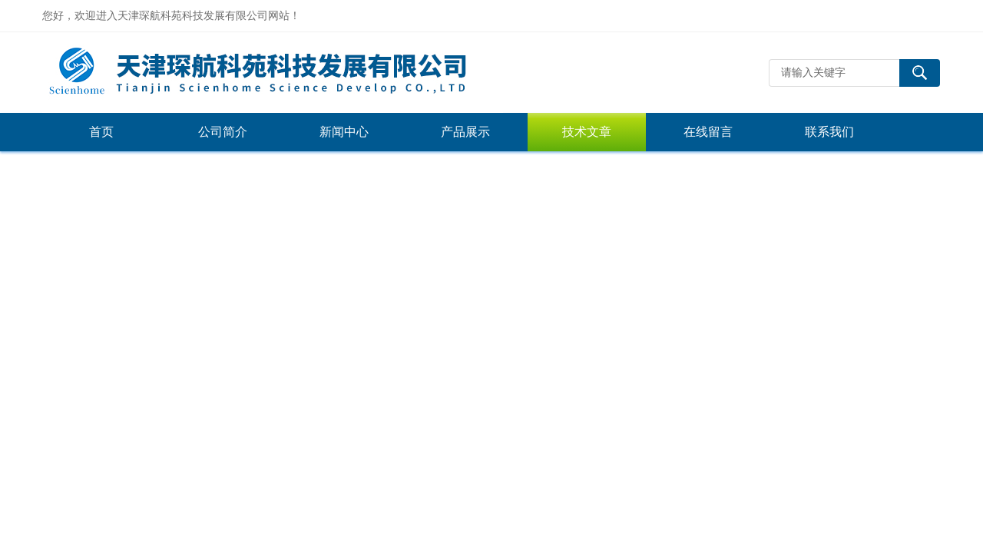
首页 (101, 131)
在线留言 (708, 131)
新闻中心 (344, 131)
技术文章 (586, 131)
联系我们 (829, 131)
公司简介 (222, 131)
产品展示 (465, 131)
